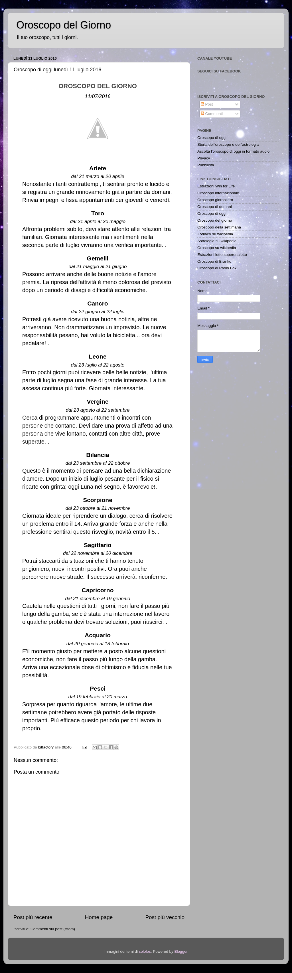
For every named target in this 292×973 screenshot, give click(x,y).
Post (207, 104)
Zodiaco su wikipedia (215, 234)
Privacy (203, 158)
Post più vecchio (164, 917)
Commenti (212, 114)
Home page (99, 917)
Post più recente (32, 917)
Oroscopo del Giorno (63, 25)
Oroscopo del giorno (214, 220)
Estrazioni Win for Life (216, 186)
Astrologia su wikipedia (216, 241)
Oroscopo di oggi (211, 137)
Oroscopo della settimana (219, 227)
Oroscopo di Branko (214, 261)
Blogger (180, 951)
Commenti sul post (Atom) (53, 929)
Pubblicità (205, 165)
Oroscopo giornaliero (215, 200)
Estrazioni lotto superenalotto (222, 254)
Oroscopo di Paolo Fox (216, 268)
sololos (145, 951)
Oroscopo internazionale (218, 193)
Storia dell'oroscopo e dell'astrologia (228, 144)
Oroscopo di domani (214, 207)
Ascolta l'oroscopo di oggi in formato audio (233, 151)
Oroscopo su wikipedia (216, 248)
